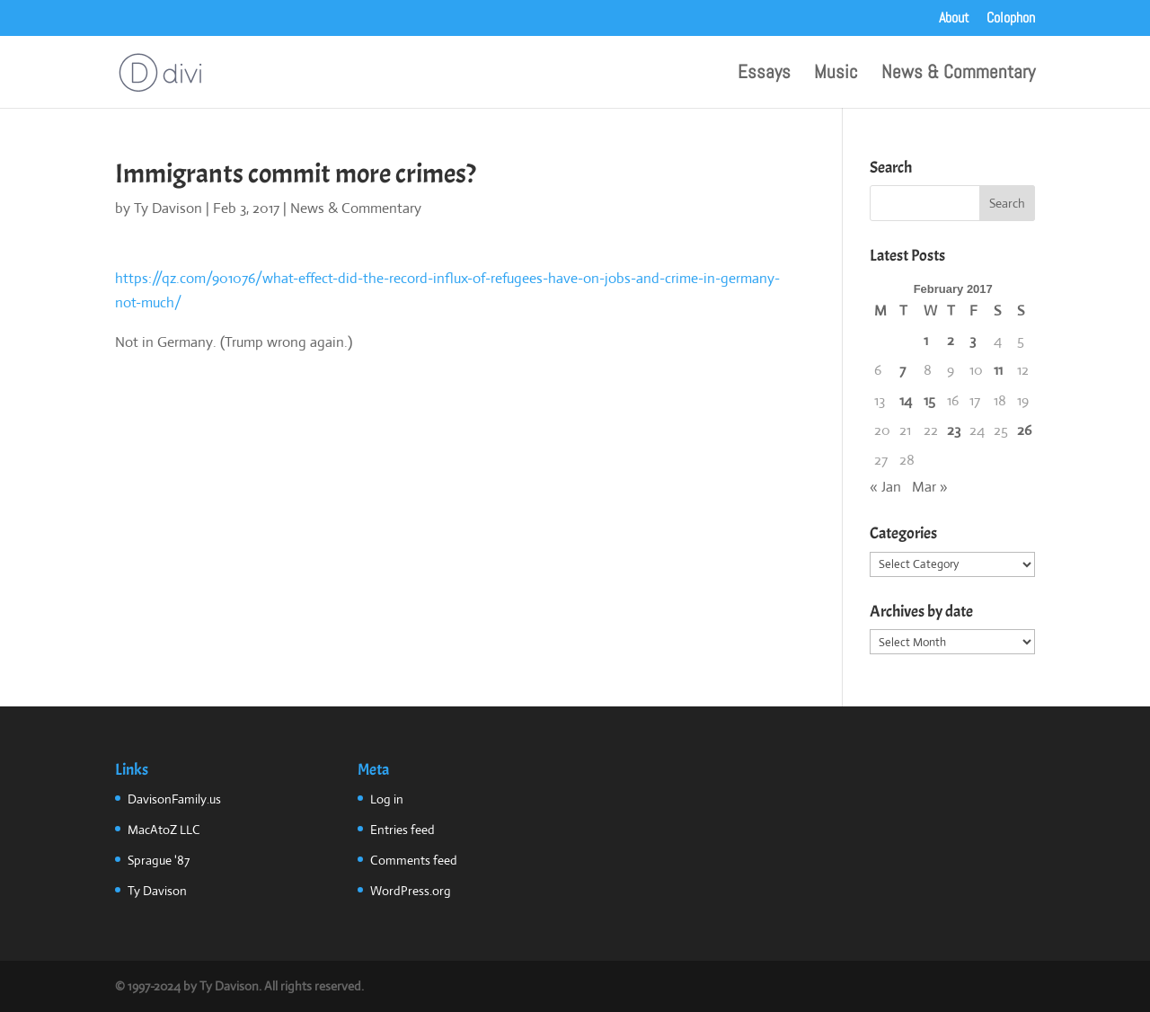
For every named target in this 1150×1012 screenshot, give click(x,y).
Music (836, 75)
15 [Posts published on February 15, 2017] (929, 400)
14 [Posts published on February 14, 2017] (905, 400)
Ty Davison (168, 208)
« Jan (885, 486)
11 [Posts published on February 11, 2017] (998, 369)
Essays (764, 75)
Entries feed (402, 829)
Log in (386, 799)
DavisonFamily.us (174, 799)
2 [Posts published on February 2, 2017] (950, 340)
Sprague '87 (159, 860)
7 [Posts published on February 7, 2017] (902, 369)
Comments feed (413, 860)
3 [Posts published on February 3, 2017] (972, 340)
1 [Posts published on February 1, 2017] (926, 340)
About (954, 19)
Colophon (1010, 19)
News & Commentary (958, 75)
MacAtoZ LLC (164, 829)
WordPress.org (410, 891)
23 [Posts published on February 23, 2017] (953, 430)
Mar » (930, 486)
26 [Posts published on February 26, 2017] (1024, 430)
